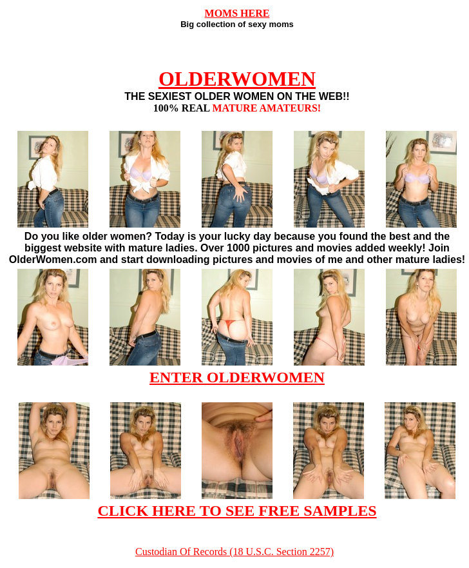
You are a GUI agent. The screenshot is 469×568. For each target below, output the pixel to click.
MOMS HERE (237, 13)
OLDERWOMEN (237, 78)
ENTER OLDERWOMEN (237, 377)
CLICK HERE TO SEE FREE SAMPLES (236, 510)
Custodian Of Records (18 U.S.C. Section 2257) (234, 551)
